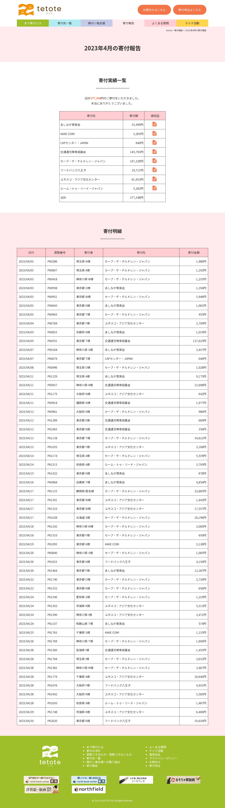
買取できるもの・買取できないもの (109, 753)
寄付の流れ (93, 750)
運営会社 (155, 753)
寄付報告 (128, 23)
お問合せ (155, 761)
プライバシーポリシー (163, 757)
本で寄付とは (32, 23)
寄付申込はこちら (189, 10)
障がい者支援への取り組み (103, 761)
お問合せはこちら (154, 10)
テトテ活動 (192, 23)
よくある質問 (160, 23)
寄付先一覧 (65, 23)
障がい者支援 (96, 23)
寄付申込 (155, 765)
